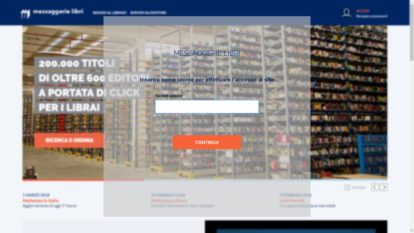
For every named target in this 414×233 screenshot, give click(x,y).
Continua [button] (207, 142)
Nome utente (169, 95)
